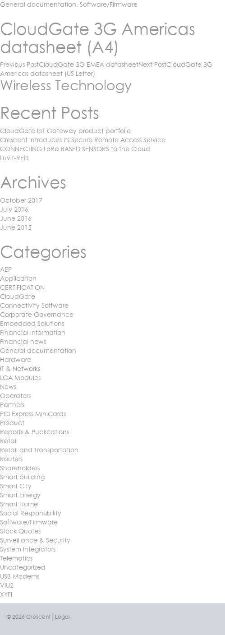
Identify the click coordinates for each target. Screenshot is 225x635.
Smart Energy (20, 495)
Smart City (16, 486)
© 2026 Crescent (29, 616)
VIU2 (7, 585)
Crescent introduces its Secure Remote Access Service (82, 140)
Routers (11, 459)
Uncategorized (23, 567)
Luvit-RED (14, 158)
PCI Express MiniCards (33, 413)
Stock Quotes (20, 531)
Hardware (15, 359)
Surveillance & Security (35, 540)
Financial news (23, 341)
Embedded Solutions (32, 323)
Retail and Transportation (39, 450)
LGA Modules (20, 377)
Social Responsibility (30, 513)
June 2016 (16, 218)
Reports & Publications (34, 432)
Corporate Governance (36, 314)
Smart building (22, 477)
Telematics (16, 558)
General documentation (38, 4)
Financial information (32, 332)
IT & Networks (20, 368)
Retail (9, 441)
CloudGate (17, 296)
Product (12, 422)
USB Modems (19, 576)
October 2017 (21, 200)
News (8, 386)
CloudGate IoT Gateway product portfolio (65, 130)
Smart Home (19, 504)
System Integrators (27, 549)
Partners (12, 404)
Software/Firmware (109, 4)
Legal (62, 616)
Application (18, 278)
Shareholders (20, 468)
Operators (15, 395)
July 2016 (14, 209)
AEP (6, 269)
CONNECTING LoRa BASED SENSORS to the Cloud (75, 149)
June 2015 (16, 227)
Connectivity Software (34, 305)
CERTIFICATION (22, 287)
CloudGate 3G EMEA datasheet (69, 64)
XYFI (6, 594)
